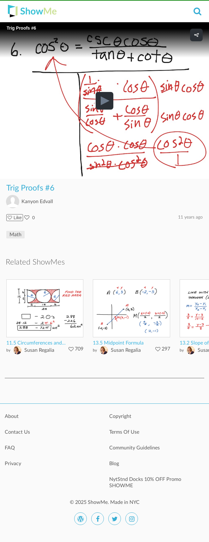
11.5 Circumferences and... (36, 342)
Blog (114, 463)
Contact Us (17, 432)
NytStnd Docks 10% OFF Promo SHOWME (145, 482)
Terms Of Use (124, 432)
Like (15, 217)
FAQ (10, 447)
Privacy (13, 463)
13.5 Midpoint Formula (118, 342)
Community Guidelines (134, 447)
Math (15, 234)
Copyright (120, 416)
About (12, 416)
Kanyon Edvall (37, 201)
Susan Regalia (39, 350)
